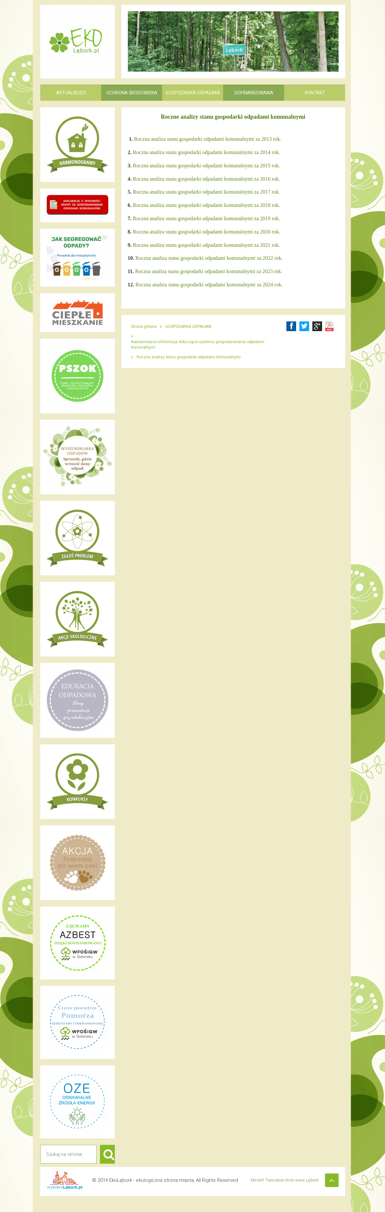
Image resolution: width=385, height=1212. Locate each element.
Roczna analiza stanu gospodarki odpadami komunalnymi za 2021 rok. (206, 245)
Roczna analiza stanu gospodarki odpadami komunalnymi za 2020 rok (206, 231)
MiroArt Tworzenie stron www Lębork (294, 1193)
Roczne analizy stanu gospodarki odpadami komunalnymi (189, 357)
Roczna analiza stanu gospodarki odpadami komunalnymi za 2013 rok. (208, 139)
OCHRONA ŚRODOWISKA (131, 92)
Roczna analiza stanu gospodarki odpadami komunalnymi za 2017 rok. (206, 192)
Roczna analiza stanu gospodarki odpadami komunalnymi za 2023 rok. (209, 271)
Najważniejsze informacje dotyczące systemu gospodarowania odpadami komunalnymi (197, 345)
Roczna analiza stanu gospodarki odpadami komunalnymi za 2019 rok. (206, 218)
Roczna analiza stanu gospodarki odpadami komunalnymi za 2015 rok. (206, 165)
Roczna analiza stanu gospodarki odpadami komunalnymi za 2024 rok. (209, 284)
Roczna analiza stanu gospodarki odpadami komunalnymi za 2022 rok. (209, 258)
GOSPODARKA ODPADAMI (193, 92)
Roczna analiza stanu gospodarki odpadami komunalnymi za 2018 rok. (206, 205)
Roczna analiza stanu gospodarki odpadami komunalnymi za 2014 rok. (206, 152)
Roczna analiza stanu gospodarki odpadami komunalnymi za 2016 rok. (206, 179)
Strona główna (144, 326)
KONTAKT (315, 92)
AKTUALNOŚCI (71, 92)
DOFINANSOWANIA (254, 92)
